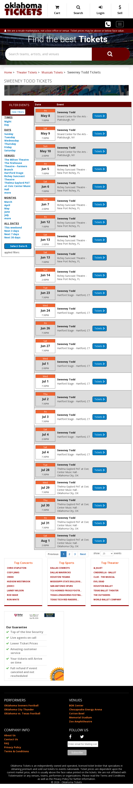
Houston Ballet (103, 590)
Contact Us (11, 743)
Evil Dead (99, 585)
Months (10, 197)
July (6, 215)
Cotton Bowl (76, 717)
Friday (8, 147)
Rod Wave (12, 599)
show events (107, 557)
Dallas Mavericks (60, 576)
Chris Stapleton (16, 572)
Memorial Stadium (80, 721)
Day (6, 124)
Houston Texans (60, 581)
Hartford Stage (13, 172)
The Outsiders (102, 599)
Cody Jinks (13, 576)
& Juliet (98, 572)
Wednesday (11, 140)
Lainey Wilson (15, 594)
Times (8, 117)
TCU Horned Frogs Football (66, 594)
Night (7, 121)
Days (7, 129)
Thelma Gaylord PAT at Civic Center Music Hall (17, 186)
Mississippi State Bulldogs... (66, 585)
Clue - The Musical (104, 581)
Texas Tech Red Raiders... (64, 603)
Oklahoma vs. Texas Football (22, 717)
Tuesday (9, 137)
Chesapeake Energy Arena (85, 713)
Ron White (13, 603)
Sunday (8, 134)
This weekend (13, 227)
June (7, 211)
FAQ (6, 747)
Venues (9, 155)
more (7, 192)
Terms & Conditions (16, 755)
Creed (10, 581)
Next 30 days (12, 237)
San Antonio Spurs (61, 590)
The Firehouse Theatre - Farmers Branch (15, 166)
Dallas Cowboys (60, 572)
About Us (10, 739)
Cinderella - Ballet (105, 576)
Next (83, 558)
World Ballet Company (107, 603)
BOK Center (76, 709)
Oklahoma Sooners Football (21, 709)
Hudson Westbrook (18, 585)
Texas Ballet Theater (106, 594)
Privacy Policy (12, 751)
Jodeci (10, 590)
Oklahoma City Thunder (19, 713)
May (7, 208)
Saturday (10, 150)
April (7, 205)
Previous (53, 558)
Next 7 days (11, 234)
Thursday (10, 143)
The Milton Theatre (16, 159)
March (8, 201)
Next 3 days (11, 230)
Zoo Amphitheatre (80, 725)
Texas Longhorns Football (66, 599)
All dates (11, 223)
